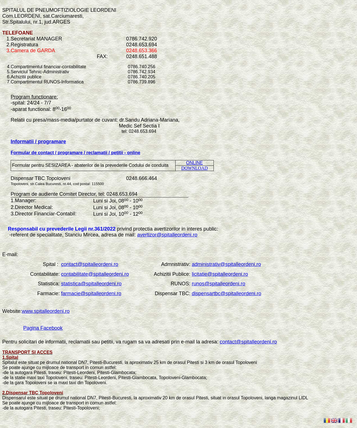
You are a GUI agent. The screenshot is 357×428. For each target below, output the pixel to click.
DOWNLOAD (194, 168)
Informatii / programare (38, 141)
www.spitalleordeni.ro (46, 311)
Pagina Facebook (43, 328)
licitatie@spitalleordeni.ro (220, 274)
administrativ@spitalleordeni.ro (226, 264)
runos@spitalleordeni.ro (218, 283)
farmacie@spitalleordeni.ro (91, 293)
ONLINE (194, 162)
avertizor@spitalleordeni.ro (167, 235)
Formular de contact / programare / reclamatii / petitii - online (75, 152)
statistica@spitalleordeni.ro (91, 283)
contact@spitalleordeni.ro (89, 264)
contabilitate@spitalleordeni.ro (95, 274)
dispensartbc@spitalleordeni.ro (226, 293)
